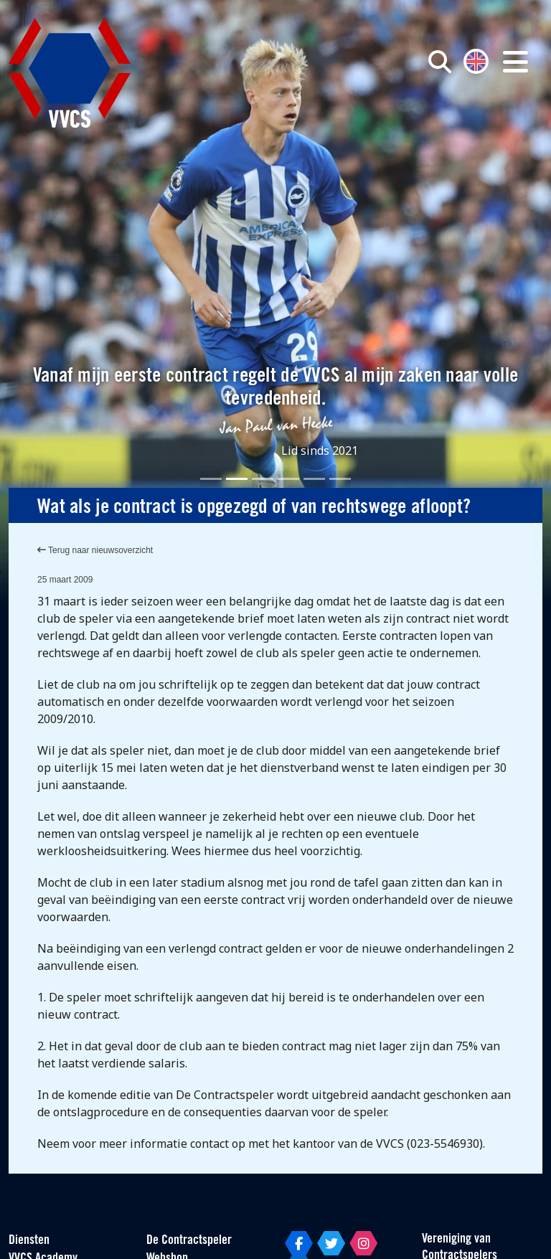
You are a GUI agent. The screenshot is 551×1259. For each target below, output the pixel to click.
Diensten (29, 1241)
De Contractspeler (189, 1241)
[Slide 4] (288, 479)
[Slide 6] (340, 479)
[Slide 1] (211, 479)
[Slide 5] (314, 479)
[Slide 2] (237, 479)
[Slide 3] (262, 479)
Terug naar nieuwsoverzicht (95, 550)
